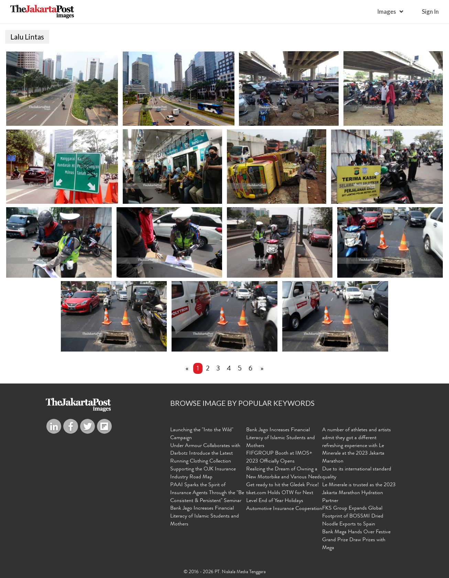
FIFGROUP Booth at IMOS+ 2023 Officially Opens (279, 457)
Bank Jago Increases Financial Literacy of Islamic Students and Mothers (204, 516)
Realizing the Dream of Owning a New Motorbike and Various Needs (284, 473)
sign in (430, 11)
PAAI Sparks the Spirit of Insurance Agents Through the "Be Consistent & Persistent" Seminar (207, 492)
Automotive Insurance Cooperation (284, 509)
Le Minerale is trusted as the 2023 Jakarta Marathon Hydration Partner (359, 492)
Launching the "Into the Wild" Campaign (201, 434)
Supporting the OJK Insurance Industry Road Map (203, 473)
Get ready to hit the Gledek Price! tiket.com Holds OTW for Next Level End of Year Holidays (282, 492)
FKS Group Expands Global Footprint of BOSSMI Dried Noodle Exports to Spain (352, 516)
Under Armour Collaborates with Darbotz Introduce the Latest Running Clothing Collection (205, 453)
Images (386, 11)
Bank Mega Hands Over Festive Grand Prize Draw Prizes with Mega (356, 540)
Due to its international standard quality (356, 473)
